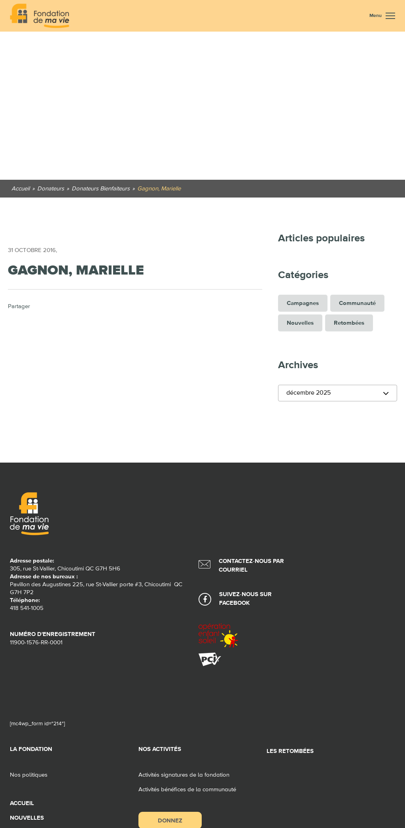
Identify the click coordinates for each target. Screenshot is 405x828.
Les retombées (290, 751)
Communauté (357, 303)
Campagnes (303, 303)
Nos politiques (28, 775)
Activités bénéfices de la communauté (187, 789)
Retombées (349, 323)
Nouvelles (300, 323)
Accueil (22, 803)
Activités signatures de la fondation (183, 775)
